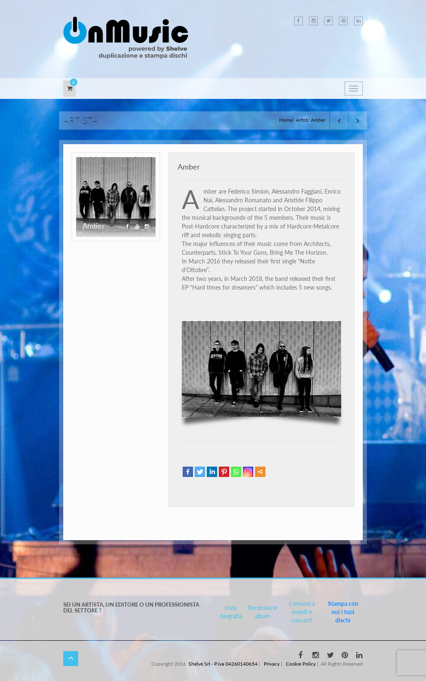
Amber (189, 166)
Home (285, 120)
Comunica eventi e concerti (302, 612)
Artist (301, 120)
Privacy (272, 664)
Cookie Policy (301, 664)
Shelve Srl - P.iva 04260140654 (223, 664)
